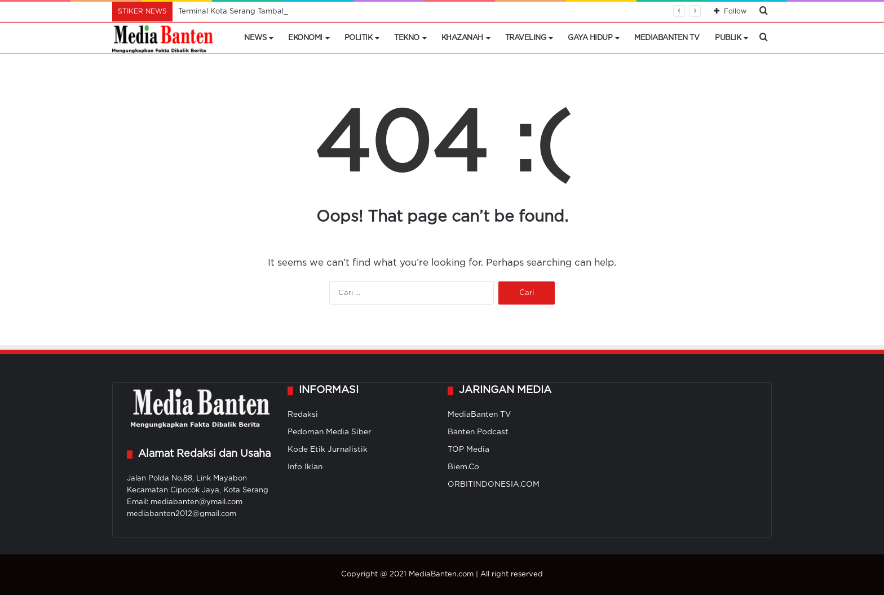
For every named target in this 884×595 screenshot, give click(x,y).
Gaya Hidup (590, 38)
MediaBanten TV (666, 38)
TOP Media (468, 449)
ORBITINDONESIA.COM (494, 484)
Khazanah (462, 38)
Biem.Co (463, 467)
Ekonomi (305, 38)
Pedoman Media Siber (330, 432)
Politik (358, 38)
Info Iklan (305, 467)
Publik (728, 38)
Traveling (525, 38)
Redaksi (303, 414)
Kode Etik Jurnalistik (328, 449)
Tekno (406, 38)
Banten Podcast (478, 432)
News (255, 38)
